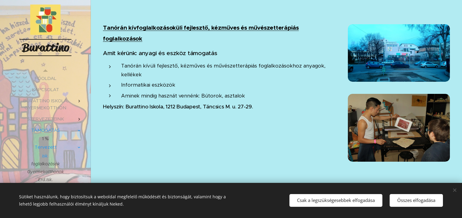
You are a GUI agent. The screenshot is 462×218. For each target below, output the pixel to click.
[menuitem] (45, 78)
